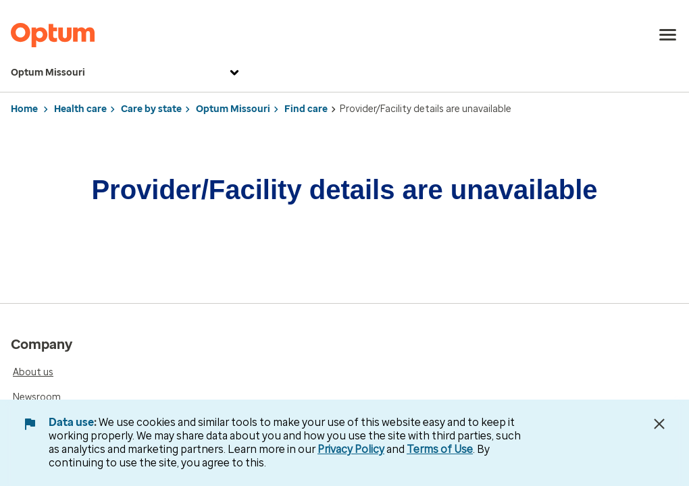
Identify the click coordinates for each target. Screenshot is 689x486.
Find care (306, 109)
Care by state (151, 109)
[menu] (668, 35)
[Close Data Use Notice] (659, 424)
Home (24, 109)
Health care (80, 109)
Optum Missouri (127, 73)
